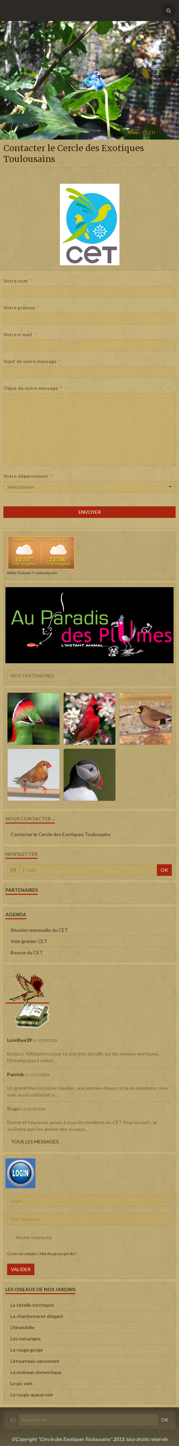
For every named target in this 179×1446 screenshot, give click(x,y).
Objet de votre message (30, 388)
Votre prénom (19, 307)
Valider (21, 1269)
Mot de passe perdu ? (58, 1253)
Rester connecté (29, 1237)
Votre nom (15, 281)
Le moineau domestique (36, 1372)
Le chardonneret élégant (37, 1316)
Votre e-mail (17, 334)
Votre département (25, 476)
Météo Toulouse (19, 573)
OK (164, 870)
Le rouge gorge (27, 1350)
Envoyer (90, 512)
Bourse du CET (27, 952)
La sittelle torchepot (32, 1305)
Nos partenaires (32, 676)
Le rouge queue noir (32, 1394)
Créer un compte (22, 1253)
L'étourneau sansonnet (35, 1361)
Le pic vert (22, 1383)
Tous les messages (35, 1141)
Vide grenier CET (29, 941)
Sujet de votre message (29, 361)
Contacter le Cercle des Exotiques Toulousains (61, 834)
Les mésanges (26, 1338)
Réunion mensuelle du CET (39, 930)
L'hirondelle (22, 1327)
